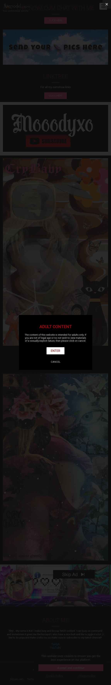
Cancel (55, 361)
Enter (55, 351)
